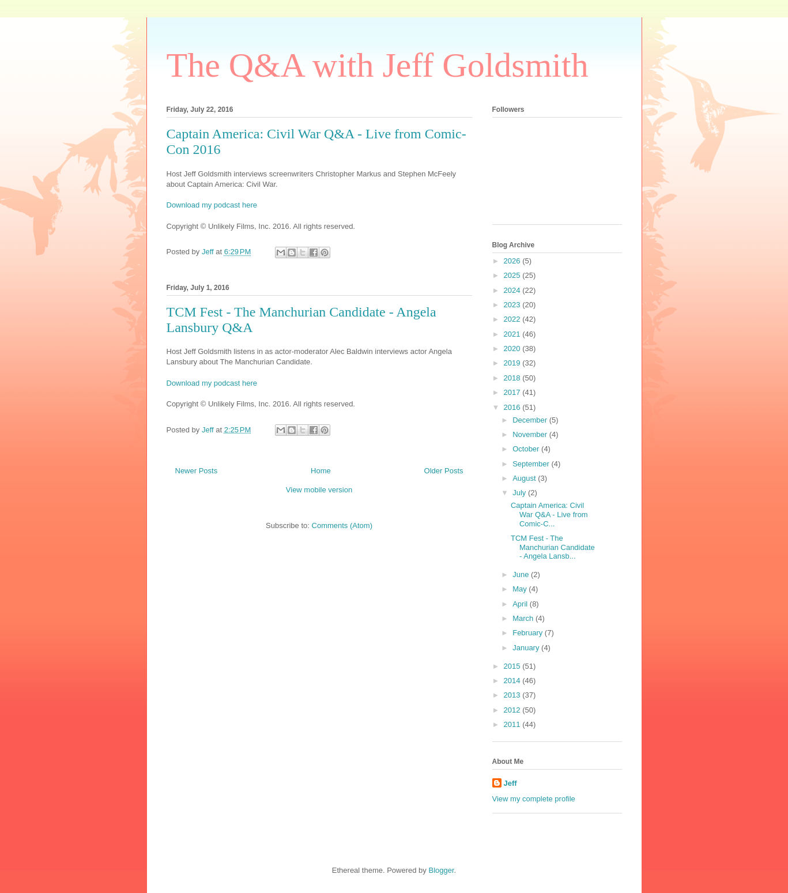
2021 (513, 334)
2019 (513, 363)
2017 (513, 392)
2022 (513, 319)
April (521, 604)
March (524, 618)
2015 (513, 666)
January (526, 647)
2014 (513, 680)
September (531, 463)
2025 (513, 275)
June (521, 574)
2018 (513, 378)
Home (321, 470)
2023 (513, 304)
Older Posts (443, 470)
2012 (513, 710)
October (526, 448)
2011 (513, 724)
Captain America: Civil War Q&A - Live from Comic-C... (549, 514)
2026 (513, 261)
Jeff (510, 783)
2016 (513, 407)
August (525, 478)
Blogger (441, 870)
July (520, 492)
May (520, 589)
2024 (513, 290)
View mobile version (319, 489)
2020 (513, 348)
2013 (513, 695)
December (530, 420)
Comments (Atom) (342, 525)
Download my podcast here (212, 205)
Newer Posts (196, 470)
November (530, 434)
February (528, 632)
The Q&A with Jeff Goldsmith (378, 65)
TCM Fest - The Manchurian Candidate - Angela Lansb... (553, 547)
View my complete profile (533, 798)
